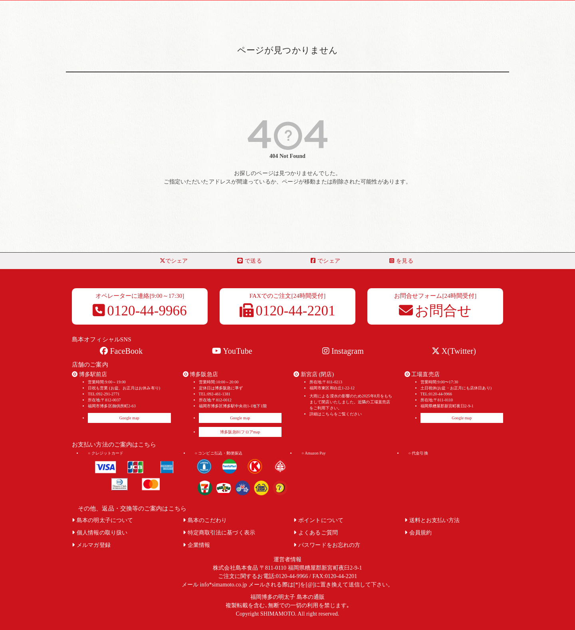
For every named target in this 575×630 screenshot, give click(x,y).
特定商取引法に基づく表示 (219, 533)
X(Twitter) (454, 351)
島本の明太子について (102, 520)
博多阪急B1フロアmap (240, 432)
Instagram (343, 351)
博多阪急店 (200, 374)
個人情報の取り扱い (99, 533)
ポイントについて (318, 520)
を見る (401, 261)
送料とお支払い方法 (432, 520)
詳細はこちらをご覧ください (335, 414)
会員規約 (418, 533)
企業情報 (196, 545)
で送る (249, 261)
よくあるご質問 (315, 533)
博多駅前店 (89, 374)
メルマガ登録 (91, 545)
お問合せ (435, 311)
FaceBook (121, 351)
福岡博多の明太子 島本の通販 (287, 597)
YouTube (232, 351)
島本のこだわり (205, 520)
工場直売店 (422, 374)
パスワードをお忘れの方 (326, 545)
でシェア (174, 261)
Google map (129, 418)
